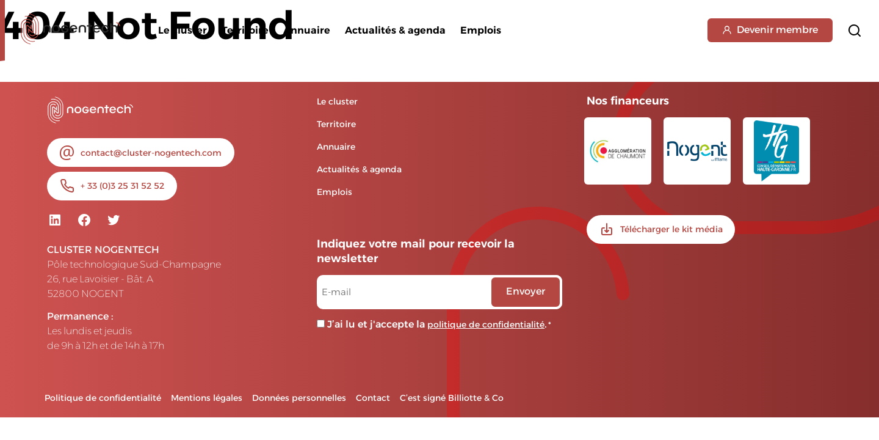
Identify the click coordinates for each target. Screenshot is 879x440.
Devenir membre (770, 29)
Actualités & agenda (395, 30)
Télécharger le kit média (671, 229)
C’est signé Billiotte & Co (452, 397)
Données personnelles (299, 397)
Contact (373, 397)
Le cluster (182, 30)
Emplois (480, 30)
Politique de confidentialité (103, 397)
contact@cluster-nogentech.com (151, 152)
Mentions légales (206, 397)
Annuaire (306, 30)
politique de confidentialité (485, 324)
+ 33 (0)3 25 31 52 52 (122, 185)
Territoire (245, 30)
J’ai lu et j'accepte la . (439, 324)
